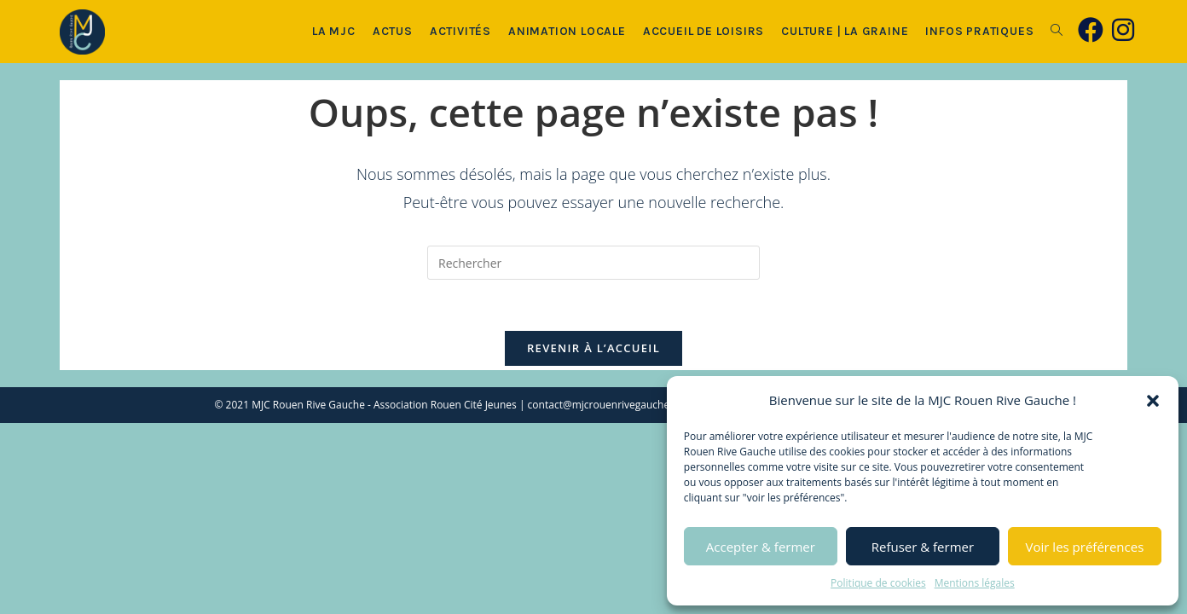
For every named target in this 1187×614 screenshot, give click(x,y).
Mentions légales (975, 583)
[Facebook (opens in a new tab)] (1090, 30)
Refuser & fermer (922, 546)
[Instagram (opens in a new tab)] (1123, 30)
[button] (1152, 400)
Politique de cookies (878, 583)
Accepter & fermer (760, 546)
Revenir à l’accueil (593, 348)
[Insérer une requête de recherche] (593, 263)
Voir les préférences (1085, 546)
